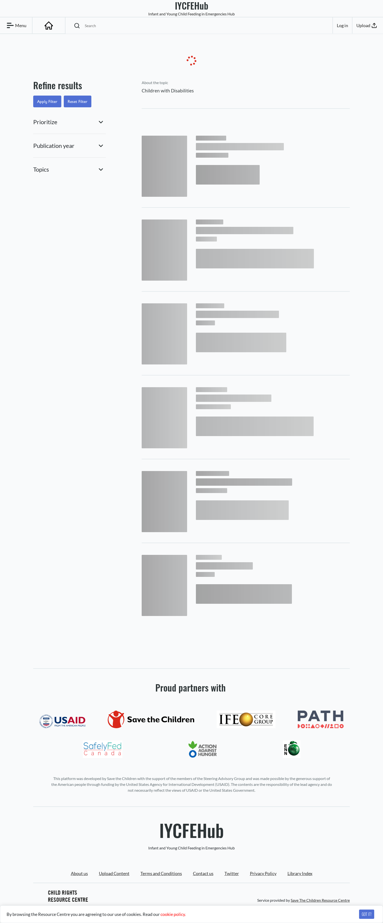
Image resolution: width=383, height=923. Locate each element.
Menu (15, 25)
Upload (367, 25)
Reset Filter (77, 101)
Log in (342, 25)
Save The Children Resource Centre (320, 900)
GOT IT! (367, 914)
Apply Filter (47, 101)
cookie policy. (173, 914)
